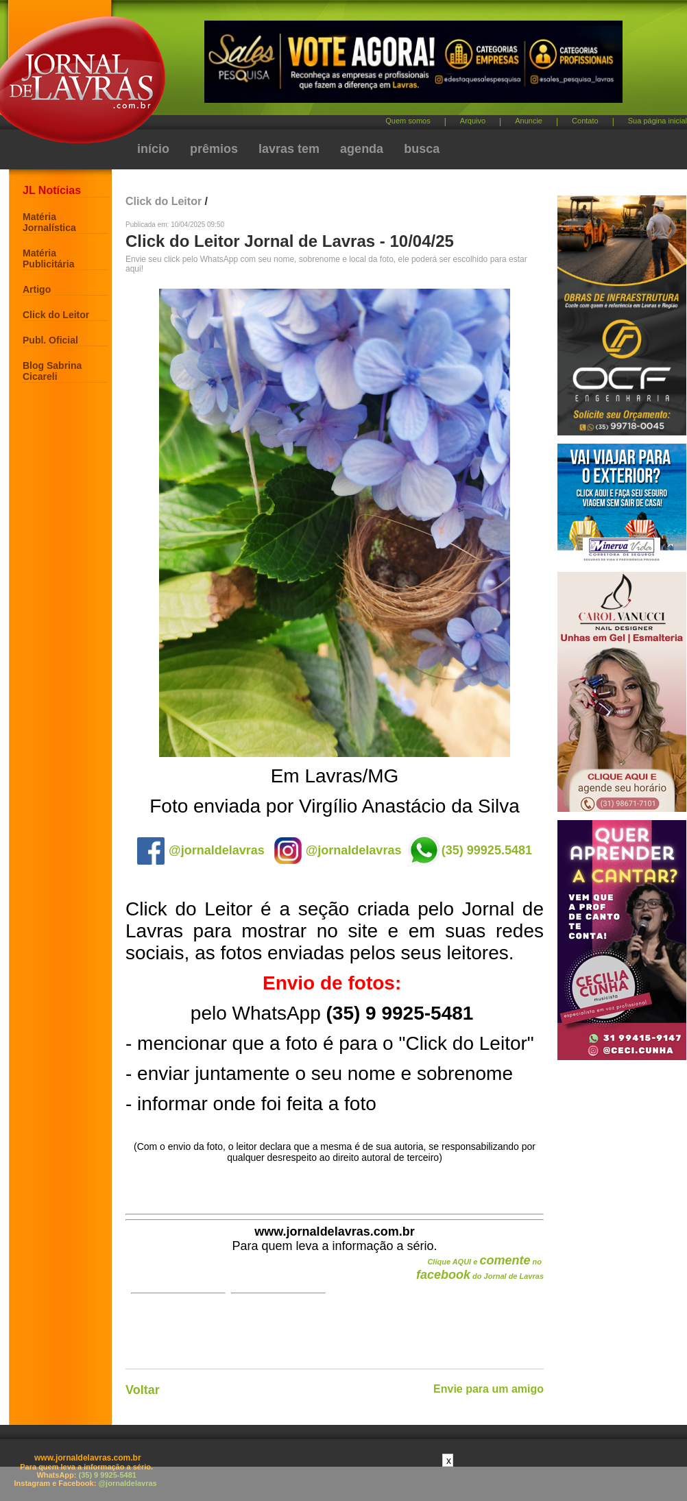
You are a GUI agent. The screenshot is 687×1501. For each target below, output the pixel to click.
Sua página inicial (657, 121)
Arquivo (472, 121)
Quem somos (407, 121)
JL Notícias (52, 190)
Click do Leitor (56, 314)
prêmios (214, 149)
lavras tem (289, 149)
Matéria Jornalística (49, 222)
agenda (361, 149)
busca (421, 149)
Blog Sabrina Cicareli (52, 371)
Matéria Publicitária (48, 258)
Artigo (37, 289)
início (153, 149)
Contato (585, 121)
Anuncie (528, 121)
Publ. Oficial (50, 340)
